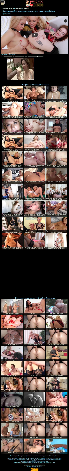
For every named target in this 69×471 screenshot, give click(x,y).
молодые (11, 56)
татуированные (38, 56)
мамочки (6, 56)
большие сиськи (19, 56)
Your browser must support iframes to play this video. (34, 35)
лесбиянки (31, 56)
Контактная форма (29, 465)
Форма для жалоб (40, 465)
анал (26, 56)
